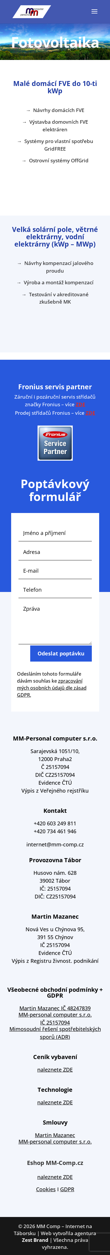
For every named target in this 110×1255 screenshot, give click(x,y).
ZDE (80, 404)
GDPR (67, 1189)
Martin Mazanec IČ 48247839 (55, 1008)
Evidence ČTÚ (55, 782)
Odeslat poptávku (61, 661)
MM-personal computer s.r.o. (55, 1141)
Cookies (46, 1189)
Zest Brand (35, 1240)
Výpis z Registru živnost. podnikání (55, 960)
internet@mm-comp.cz (55, 844)
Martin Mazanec (55, 1135)
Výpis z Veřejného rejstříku (55, 790)
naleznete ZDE (55, 1069)
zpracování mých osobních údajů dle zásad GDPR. (52, 688)
